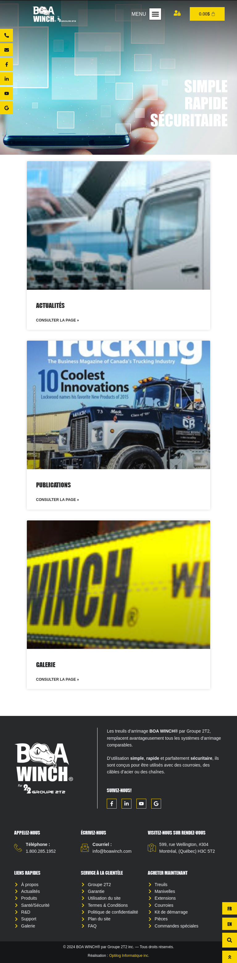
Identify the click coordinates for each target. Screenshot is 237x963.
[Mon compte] (177, 13)
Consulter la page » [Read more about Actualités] (57, 320)
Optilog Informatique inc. (129, 955)
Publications (53, 485)
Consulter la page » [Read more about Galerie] (57, 679)
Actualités (50, 305)
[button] (155, 14)
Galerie (45, 664)
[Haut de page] (229, 957)
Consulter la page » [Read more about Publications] (57, 500)
